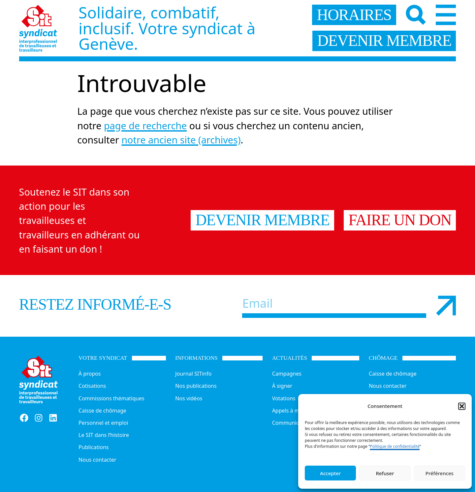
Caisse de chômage (102, 410)
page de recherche (145, 125)
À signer (282, 385)
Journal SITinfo (193, 373)
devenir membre (384, 40)
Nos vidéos (188, 398)
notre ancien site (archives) (180, 139)
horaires (354, 14)
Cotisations (92, 385)
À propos (90, 373)
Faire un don (399, 220)
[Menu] (446, 15)
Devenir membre (262, 220)
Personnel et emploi (103, 422)
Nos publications (195, 385)
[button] (462, 406)
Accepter (330, 473)
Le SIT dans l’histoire (104, 435)
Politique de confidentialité (395, 446)
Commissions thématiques (111, 398)
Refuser (385, 473)
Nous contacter (97, 459)
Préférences (440, 473)
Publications (94, 447)
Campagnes (286, 373)
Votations (284, 398)
